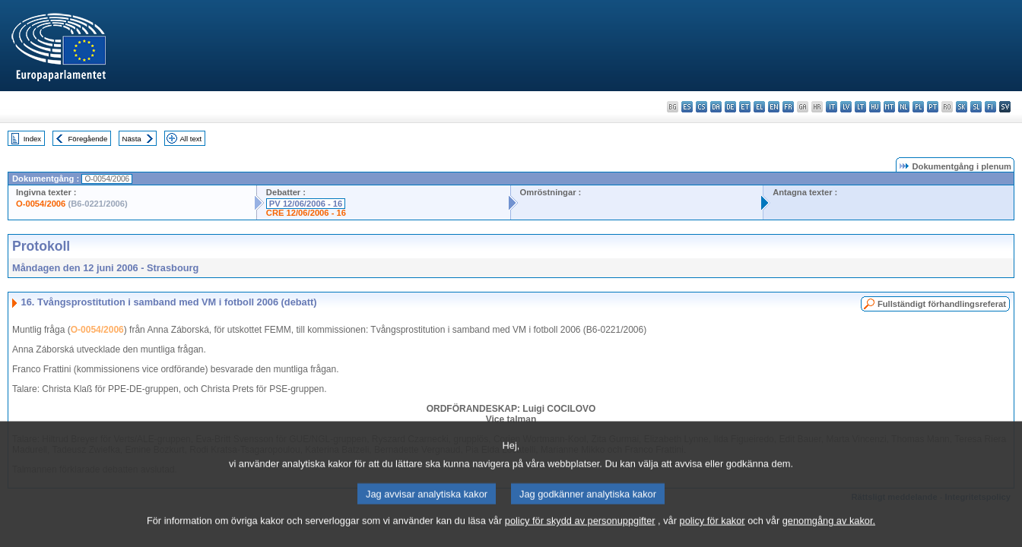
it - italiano (831, 106)
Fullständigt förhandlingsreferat (942, 303)
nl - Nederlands (903, 106)
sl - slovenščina (976, 106)
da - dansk (716, 106)
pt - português (932, 106)
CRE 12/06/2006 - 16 (306, 212)
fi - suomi (990, 106)
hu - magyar (875, 106)
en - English (773, 106)
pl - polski (918, 106)
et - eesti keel (745, 106)
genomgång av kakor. (828, 537)
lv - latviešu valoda (846, 106)
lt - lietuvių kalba (860, 106)
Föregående (88, 138)
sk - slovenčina (961, 106)
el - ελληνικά (759, 106)
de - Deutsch (730, 106)
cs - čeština (701, 106)
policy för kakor (712, 537)
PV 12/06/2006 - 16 (305, 203)
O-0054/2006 (40, 203)
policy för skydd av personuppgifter (580, 537)
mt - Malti (889, 106)
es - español (687, 106)
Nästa (131, 138)
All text (190, 138)
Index (32, 138)
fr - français (788, 106)
